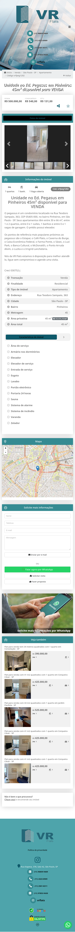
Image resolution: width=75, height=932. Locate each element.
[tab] (13, 118)
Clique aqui (9, 799)
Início (8, 72)
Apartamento (45, 72)
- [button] (5, 452)
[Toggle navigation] (69, 27)
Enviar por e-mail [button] (37, 554)
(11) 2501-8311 (41, 48)
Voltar (67, 75)
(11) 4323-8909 (41, 40)
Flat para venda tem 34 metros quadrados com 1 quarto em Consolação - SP (32, 647)
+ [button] (5, 448)
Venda (17, 72)
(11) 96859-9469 (41, 33)
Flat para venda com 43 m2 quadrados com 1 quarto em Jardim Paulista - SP (34, 704)
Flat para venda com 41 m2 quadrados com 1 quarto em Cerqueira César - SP (36, 675)
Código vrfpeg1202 (16, 75)
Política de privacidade (37, 850)
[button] (9, 143)
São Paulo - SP (29, 72)
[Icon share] (37, 62)
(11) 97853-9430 (41, 55)
